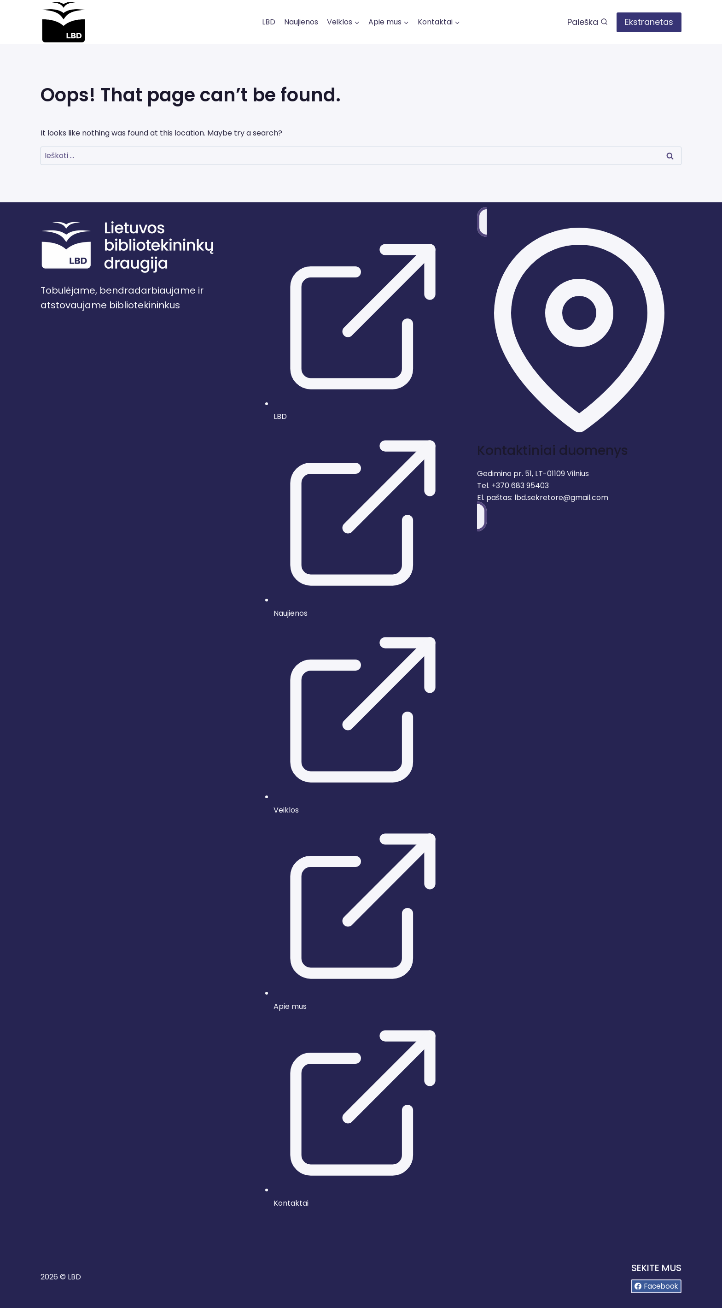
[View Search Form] (587, 22)
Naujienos (301, 22)
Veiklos (286, 810)
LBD (268, 22)
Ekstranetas (649, 22)
